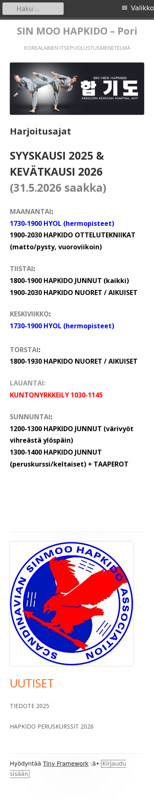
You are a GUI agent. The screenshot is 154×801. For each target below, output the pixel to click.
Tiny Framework (66, 763)
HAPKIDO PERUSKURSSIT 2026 (52, 726)
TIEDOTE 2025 (29, 706)
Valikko (142, 8)
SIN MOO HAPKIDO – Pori (77, 31)
